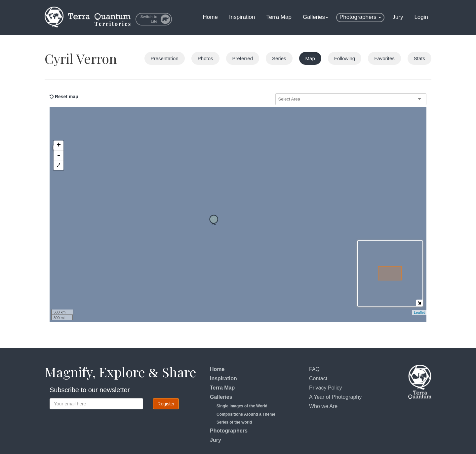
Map (310, 58)
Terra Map (279, 17)
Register (166, 403)
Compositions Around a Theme (246, 414)
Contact (318, 378)
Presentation (164, 58)
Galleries (315, 17)
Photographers (360, 17)
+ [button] (59, 116)
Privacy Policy (325, 388)
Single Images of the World (242, 406)
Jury (397, 17)
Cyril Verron (81, 58)
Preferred (242, 58)
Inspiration (242, 17)
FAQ (314, 369)
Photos (205, 58)
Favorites (384, 58)
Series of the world (234, 422)
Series (279, 58)
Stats (419, 58)
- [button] (58, 126)
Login (421, 17)
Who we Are (323, 406)
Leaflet (419, 312)
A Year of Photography (335, 397)
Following (344, 58)
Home (210, 17)
